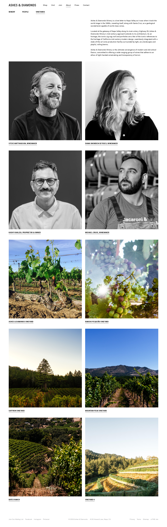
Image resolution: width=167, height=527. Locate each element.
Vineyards (40, 12)
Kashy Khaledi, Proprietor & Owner (25, 233)
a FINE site (154, 519)
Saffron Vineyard (17, 411)
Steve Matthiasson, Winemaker (23, 144)
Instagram (37, 519)
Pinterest (46, 519)
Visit (53, 5)
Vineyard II (90, 500)
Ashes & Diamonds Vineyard (21, 322)
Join (60, 5)
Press (77, 5)
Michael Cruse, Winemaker (97, 233)
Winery (12, 12)
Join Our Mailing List (16, 519)
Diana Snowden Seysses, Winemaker (101, 144)
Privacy (132, 519)
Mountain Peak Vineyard (96, 411)
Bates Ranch (14, 500)
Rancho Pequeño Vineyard (97, 322)
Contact (86, 5)
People (25, 12)
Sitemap (146, 519)
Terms (139, 519)
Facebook (28, 519)
